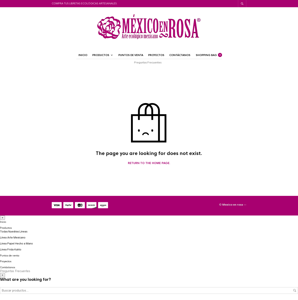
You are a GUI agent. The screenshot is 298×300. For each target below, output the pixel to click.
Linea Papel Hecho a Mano (16, 243)
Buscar (294, 290)
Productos (100, 55)
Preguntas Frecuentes (147, 62)
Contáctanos (179, 55)
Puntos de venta (130, 55)
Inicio (82, 55)
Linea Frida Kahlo (10, 249)
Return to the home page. (149, 163)
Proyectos (156, 55)
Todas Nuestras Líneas (13, 231)
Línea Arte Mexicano (12, 237)
